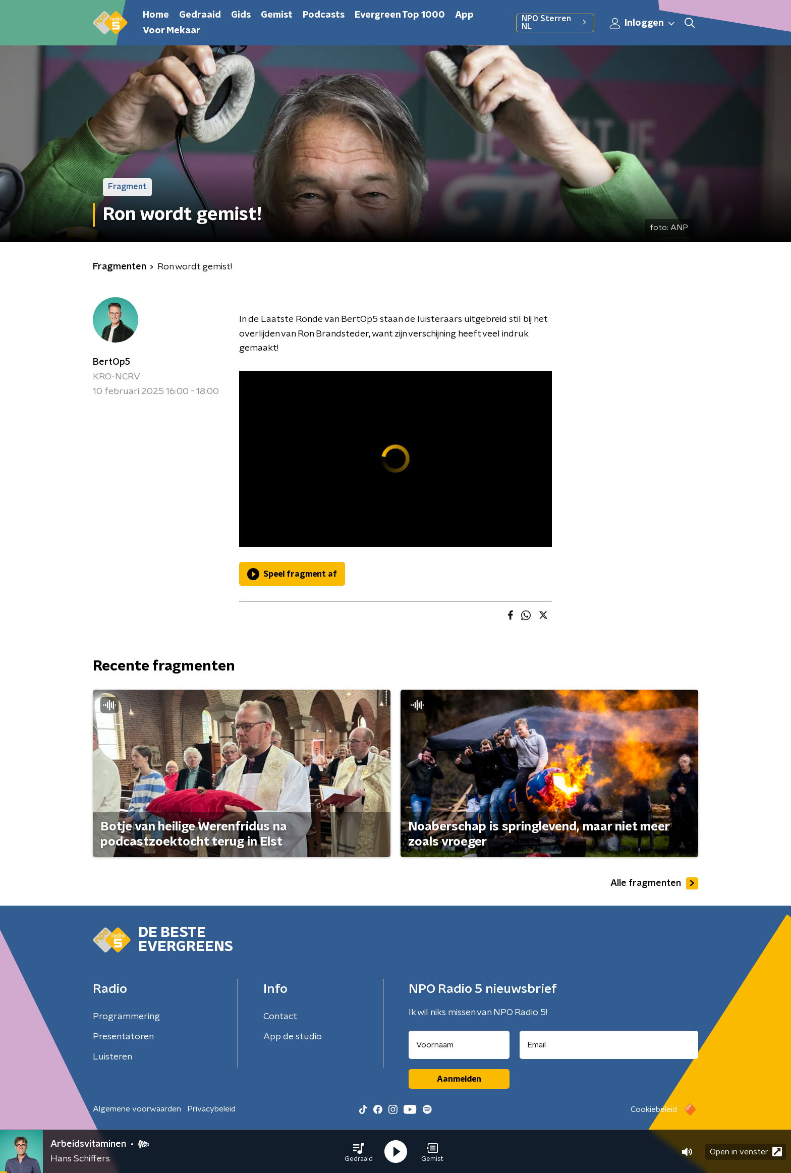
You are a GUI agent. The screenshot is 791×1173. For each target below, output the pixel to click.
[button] (359, 1152)
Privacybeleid (211, 1109)
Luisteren (112, 1057)
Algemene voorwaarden (137, 1109)
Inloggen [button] (642, 23)
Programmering (126, 1016)
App (464, 15)
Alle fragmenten (654, 883)
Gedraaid (200, 15)
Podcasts (324, 15)
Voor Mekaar (171, 30)
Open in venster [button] (746, 1151)
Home (156, 15)
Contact (280, 1016)
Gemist (277, 15)
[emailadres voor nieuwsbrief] (609, 1045)
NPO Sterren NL (555, 23)
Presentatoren (123, 1036)
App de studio (292, 1036)
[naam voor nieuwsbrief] (459, 1045)
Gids (241, 15)
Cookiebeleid (654, 1109)
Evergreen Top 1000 (400, 15)
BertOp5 (111, 362)
